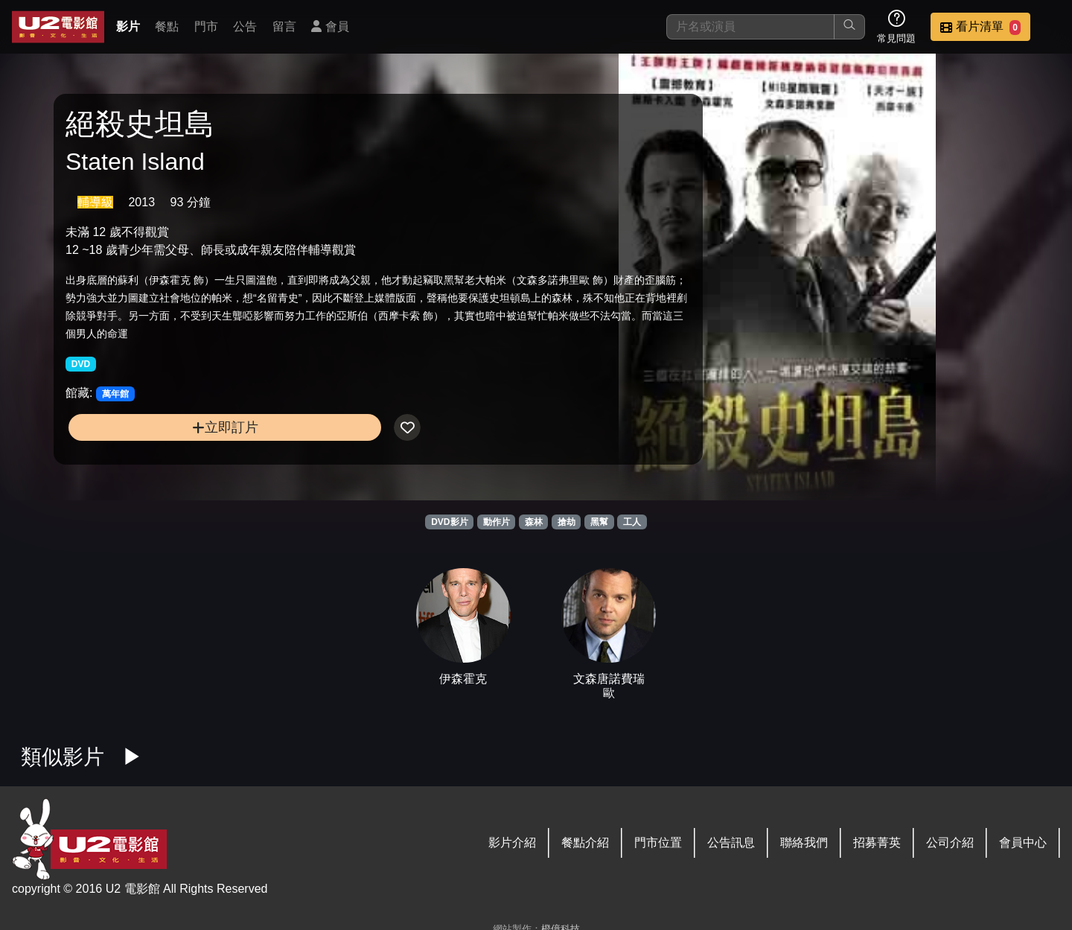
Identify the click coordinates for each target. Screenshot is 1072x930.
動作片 (496, 522)
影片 (128, 26)
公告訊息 (731, 842)
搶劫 (566, 522)
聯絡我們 (804, 842)
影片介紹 (512, 842)
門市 (206, 26)
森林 (534, 522)
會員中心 (1023, 842)
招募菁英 (877, 842)
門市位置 (658, 842)
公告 (245, 26)
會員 (329, 26)
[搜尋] (750, 26)
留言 (284, 26)
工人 (632, 522)
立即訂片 (183, 454)
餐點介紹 (585, 842)
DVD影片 (449, 522)
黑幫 (599, 522)
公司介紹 (950, 842)
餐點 (167, 26)
